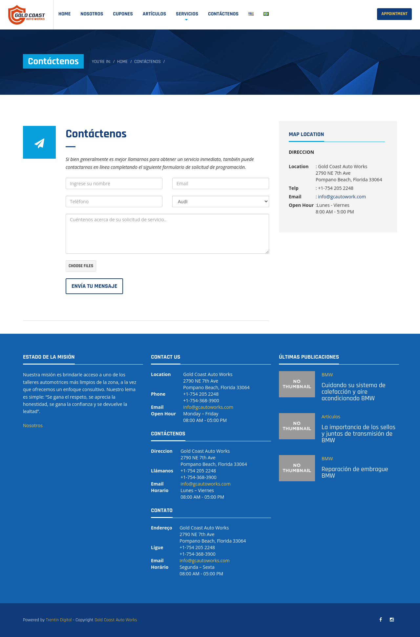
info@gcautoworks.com (208, 407)
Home (64, 13)
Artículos (154, 13)
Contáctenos (223, 13)
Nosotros (91, 13)
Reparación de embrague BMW (355, 472)
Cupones (123, 13)
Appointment (394, 14)
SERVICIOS (187, 13)
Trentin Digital (59, 620)
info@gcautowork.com (342, 196)
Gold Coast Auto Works (115, 620)
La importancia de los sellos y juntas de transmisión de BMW (358, 434)
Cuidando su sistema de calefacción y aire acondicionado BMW (354, 392)
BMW (327, 374)
